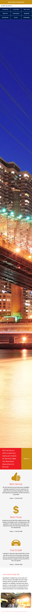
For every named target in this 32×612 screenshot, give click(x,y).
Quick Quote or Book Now (16, 2)
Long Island (16, 9)
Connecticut (5, 9)
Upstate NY (26, 13)
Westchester (5, 17)
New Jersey (27, 9)
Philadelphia (27, 17)
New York (5, 13)
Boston (16, 17)
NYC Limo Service (7, 5)
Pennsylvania (16, 13)
